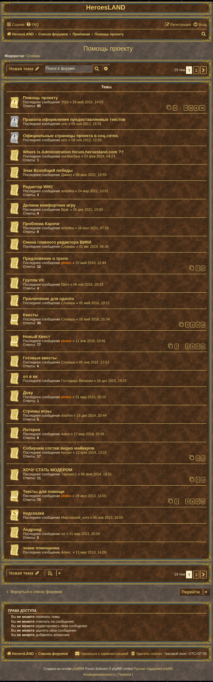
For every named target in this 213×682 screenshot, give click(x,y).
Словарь (33, 56)
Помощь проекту (108, 48)
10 (202, 108)
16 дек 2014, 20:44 (91, 415)
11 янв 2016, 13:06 (90, 341)
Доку (28, 392)
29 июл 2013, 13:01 (90, 496)
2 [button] (196, 70)
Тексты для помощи (44, 491)
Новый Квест (36, 336)
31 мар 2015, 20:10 (90, 397)
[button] (203, 70)
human (66, 452)
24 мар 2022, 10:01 (93, 191)
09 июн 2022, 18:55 (91, 175)
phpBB (77, 669)
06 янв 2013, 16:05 (108, 517)
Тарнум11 (69, 474)
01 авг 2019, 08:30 (93, 246)
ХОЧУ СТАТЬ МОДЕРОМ (47, 469)
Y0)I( (65, 102)
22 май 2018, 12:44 (90, 263)
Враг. (65, 209)
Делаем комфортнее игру (49, 205)
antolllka (67, 191)
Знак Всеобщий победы (47, 170)
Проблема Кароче (41, 223)
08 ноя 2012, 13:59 (87, 140)
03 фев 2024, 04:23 (99, 156)
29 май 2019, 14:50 (87, 102)
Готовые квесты (40, 358)
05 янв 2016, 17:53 (94, 362)
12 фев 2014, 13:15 (91, 452)
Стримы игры (37, 411)
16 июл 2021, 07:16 (93, 228)
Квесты (30, 314)
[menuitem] (32, 24)
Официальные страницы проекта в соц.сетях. (71, 135)
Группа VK (33, 280)
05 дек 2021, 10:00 (88, 209)
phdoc (66, 263)
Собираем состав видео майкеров (58, 448)
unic (64, 124)
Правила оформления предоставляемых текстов (74, 119)
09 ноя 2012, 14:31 (87, 124)
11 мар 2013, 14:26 (91, 552)
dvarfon (67, 415)
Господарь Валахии (77, 381)
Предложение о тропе (45, 258)
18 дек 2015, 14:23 (112, 381)
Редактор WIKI (37, 186)
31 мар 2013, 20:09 (84, 534)
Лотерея (31, 429)
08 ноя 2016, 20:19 (88, 284)
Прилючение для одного (48, 298)
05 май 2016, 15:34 (94, 319)
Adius (65, 434)
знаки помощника (41, 548)
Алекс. (66, 552)
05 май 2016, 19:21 (94, 303)
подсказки (33, 513)
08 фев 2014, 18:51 (96, 474)
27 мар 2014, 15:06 (89, 434)
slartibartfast (70, 156)
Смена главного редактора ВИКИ (57, 242)
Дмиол (66, 175)
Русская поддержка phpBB (153, 669)
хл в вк (30, 376)
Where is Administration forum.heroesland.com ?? (73, 152)
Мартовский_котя (75, 517)
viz (63, 534)
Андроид (32, 529)
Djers (65, 284)
